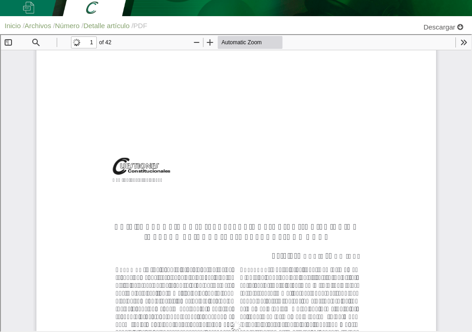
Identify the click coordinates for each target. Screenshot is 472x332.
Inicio (14, 26)
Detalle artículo (107, 26)
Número (68, 26)
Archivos (38, 26)
